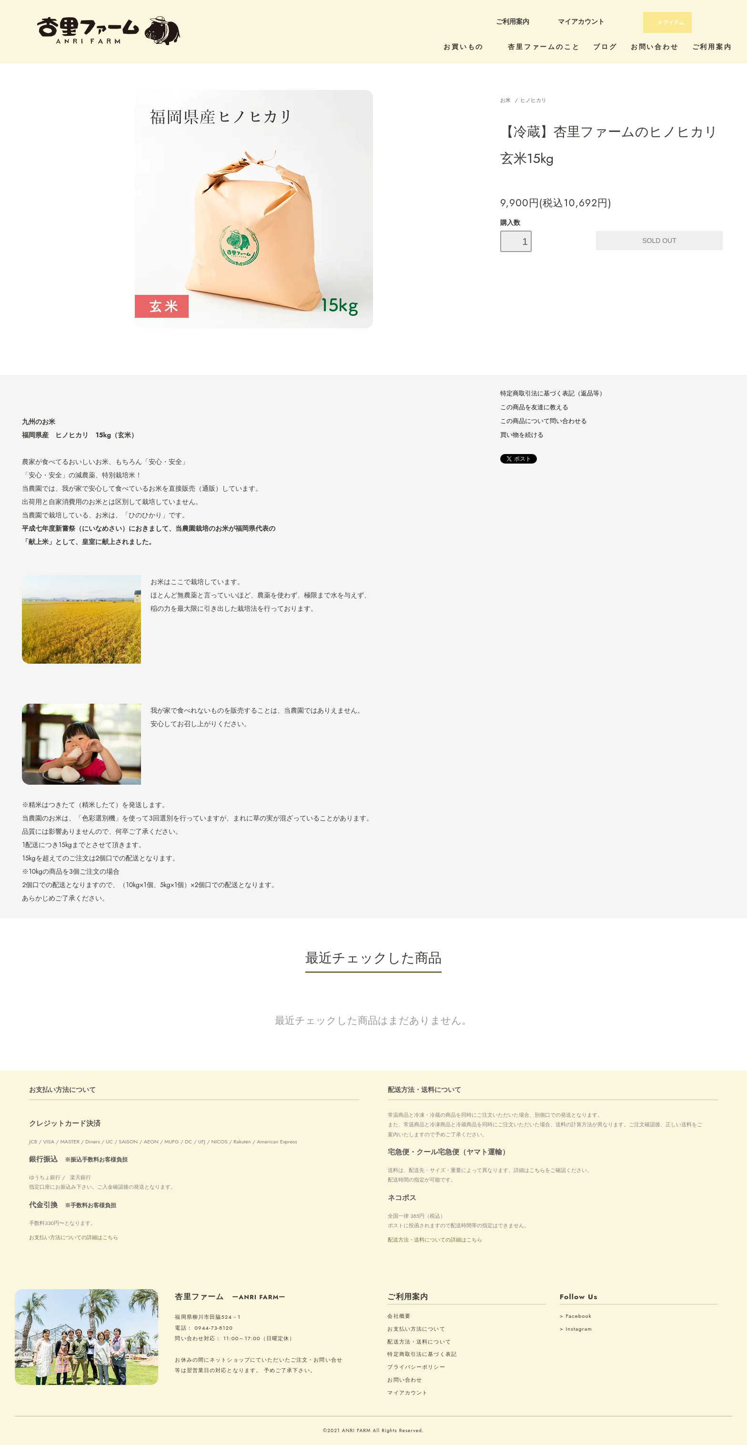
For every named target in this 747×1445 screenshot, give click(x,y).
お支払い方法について (416, 1329)
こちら (537, 1170)
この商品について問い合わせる (543, 421)
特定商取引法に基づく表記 (421, 1354)
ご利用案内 (512, 21)
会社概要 (398, 1316)
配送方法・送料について (419, 1341)
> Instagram (576, 1329)
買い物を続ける (522, 435)
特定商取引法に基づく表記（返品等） (553, 393)
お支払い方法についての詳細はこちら (73, 1237)
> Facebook (576, 1316)
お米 (505, 100)
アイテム (667, 22)
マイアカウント (581, 21)
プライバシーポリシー (416, 1367)
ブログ (605, 46)
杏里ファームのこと (544, 46)
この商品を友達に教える (534, 407)
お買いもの (469, 46)
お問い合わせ (655, 46)
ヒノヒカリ (533, 100)
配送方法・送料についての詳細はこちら (435, 1239)
